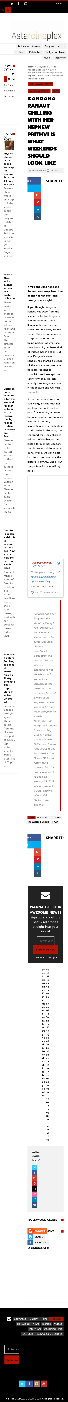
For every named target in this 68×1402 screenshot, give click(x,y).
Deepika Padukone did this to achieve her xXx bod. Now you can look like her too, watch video (9, 549)
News (51, 69)
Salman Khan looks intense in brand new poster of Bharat (9, 286)
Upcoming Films (53, 1329)
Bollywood (20, 1319)
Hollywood (23, 1324)
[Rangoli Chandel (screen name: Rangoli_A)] (42, 564)
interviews (35, 1329)
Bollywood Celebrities (49, 1334)
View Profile (36, 1154)
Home (44, 1319)
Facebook (41, 1242)
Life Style (27, 1334)
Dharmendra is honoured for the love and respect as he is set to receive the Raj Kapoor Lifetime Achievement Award (9, 412)
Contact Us (60, 3)
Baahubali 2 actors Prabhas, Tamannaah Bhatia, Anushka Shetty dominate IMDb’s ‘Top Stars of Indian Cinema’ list (9, 678)
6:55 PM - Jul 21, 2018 (42, 586)
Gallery (34, 1319)
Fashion (46, 1324)
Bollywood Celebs (40, 84)
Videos (58, 1324)
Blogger (40, 1231)
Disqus (39, 1236)
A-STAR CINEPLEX (15, 1398)
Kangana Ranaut (36, 69)
